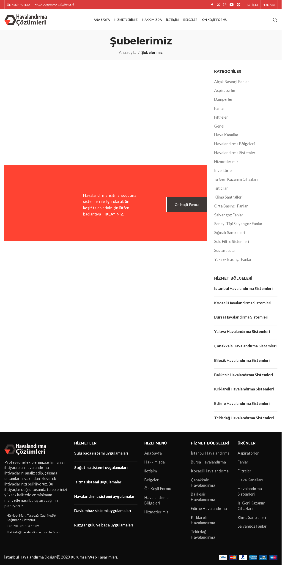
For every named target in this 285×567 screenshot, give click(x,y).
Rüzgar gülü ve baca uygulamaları (103, 527)
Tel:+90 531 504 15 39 (23, 528)
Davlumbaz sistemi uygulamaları (102, 512)
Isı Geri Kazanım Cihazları (236, 181)
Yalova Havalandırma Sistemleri (242, 333)
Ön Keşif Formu (157, 490)
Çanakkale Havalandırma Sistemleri (245, 348)
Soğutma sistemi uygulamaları (101, 469)
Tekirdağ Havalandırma (203, 537)
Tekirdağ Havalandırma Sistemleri (244, 420)
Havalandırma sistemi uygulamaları (104, 498)
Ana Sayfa (127, 54)
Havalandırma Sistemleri (235, 155)
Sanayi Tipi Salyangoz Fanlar (238, 226)
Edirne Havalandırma (209, 510)
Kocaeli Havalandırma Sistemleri (242, 305)
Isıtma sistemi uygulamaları (98, 484)
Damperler (223, 101)
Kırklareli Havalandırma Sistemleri (244, 391)
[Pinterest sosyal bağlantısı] (238, 4)
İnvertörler (223, 172)
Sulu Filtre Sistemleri (231, 243)
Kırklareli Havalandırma (203, 522)
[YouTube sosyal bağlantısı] (231, 4)
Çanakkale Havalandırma (203, 485)
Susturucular (225, 252)
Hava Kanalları (226, 137)
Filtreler (221, 119)
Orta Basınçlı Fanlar (231, 208)
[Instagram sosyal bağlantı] (225, 4)
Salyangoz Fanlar (228, 217)
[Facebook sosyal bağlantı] (212, 4)
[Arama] (275, 21)
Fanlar (219, 110)
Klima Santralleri (228, 199)
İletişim (150, 473)
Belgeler (151, 482)
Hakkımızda (154, 464)
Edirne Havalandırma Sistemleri (242, 405)
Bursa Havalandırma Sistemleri (241, 319)
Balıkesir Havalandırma (203, 499)
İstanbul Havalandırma (210, 455)
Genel (219, 128)
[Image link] (26, 450)
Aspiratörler (225, 92)
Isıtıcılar (221, 190)
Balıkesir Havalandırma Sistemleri (243, 376)
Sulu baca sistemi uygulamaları (101, 455)
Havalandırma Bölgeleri (234, 146)
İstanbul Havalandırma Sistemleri (243, 290)
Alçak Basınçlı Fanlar (231, 83)
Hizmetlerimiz (226, 163)
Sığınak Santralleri (229, 234)
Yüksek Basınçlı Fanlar (233, 261)
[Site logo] (26, 20)
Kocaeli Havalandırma (210, 473)
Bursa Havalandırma (208, 464)
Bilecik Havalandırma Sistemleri (242, 362)
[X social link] (218, 4)
